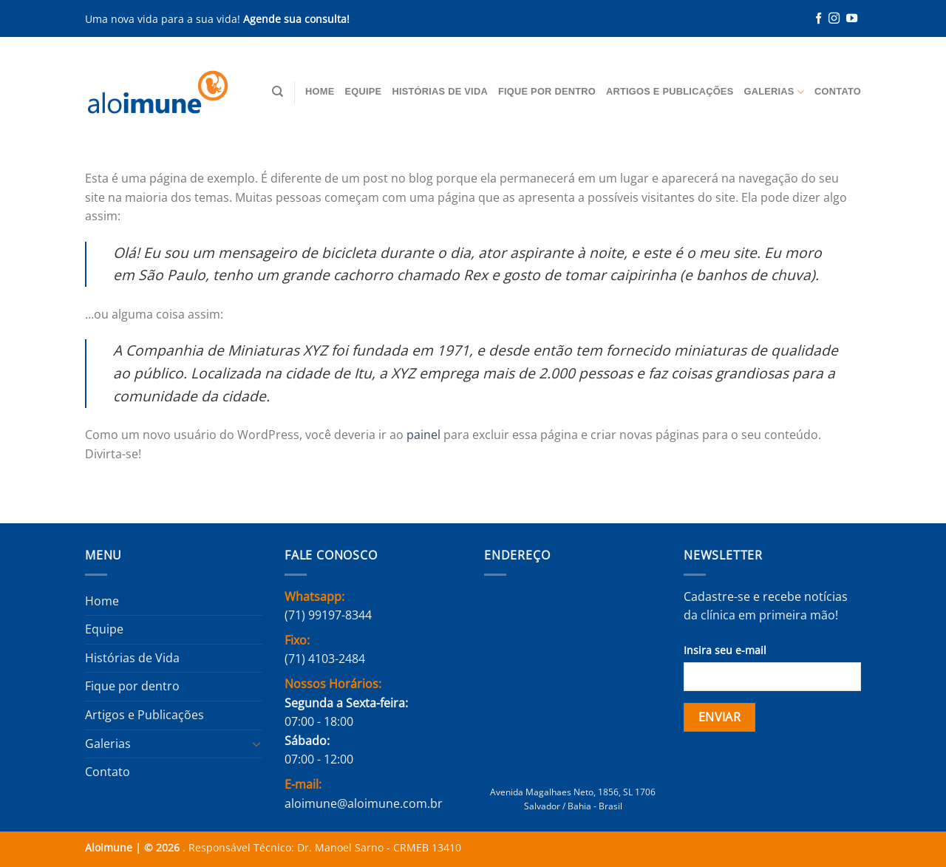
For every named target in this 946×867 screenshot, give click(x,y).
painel (423, 434)
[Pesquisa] (277, 92)
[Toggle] (256, 743)
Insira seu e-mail (725, 650)
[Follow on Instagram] (834, 19)
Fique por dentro (547, 91)
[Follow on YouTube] (851, 19)
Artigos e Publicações (669, 91)
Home (319, 91)
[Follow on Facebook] (818, 19)
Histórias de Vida (440, 91)
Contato (837, 91)
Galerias (773, 92)
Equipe (362, 91)
